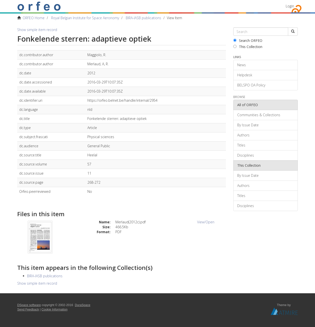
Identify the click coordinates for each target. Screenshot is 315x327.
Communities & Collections (258, 115)
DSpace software (29, 305)
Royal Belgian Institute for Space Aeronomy (85, 18)
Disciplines (245, 155)
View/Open (205, 222)
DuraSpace (82, 305)
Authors (243, 135)
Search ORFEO (247, 40)
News (241, 65)
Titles (241, 145)
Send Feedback (28, 309)
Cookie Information (55, 309)
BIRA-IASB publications (143, 18)
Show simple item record (37, 29)
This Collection (247, 46)
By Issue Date (248, 125)
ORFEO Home (34, 18)
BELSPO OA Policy (251, 85)
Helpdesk (244, 75)
